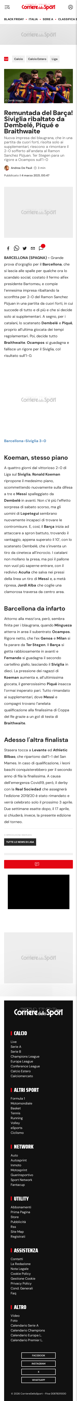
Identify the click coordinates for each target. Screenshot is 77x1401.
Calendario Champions (28, 1330)
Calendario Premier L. (27, 1340)
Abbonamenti (21, 1207)
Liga (54, 59)
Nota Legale (20, 1269)
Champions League (25, 1056)
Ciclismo (17, 1133)
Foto (14, 1320)
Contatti (17, 1259)
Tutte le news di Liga (20, 842)
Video (15, 1316)
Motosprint (19, 1170)
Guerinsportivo (22, 1175)
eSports (16, 1128)
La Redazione (21, 1264)
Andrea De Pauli (21, 168)
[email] (33, 248)
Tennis (15, 1113)
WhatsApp (38, 1380)
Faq (13, 1293)
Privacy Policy (21, 1283)
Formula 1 (18, 1098)
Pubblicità (18, 1222)
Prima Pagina (20, 1212)
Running (17, 1118)
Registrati (18, 1236)
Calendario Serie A (25, 1325)
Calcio (18, 59)
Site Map (17, 1231)
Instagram (38, 1363)
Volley (15, 1123)
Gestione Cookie (23, 1278)
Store (15, 1217)
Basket (16, 1108)
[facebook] (8, 248)
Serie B (16, 1051)
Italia (33, 19)
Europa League (22, 1061)
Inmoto (16, 1165)
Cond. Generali (22, 1288)
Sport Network (21, 1180)
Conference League (25, 1066)
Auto (14, 1155)
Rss (13, 1227)
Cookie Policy (21, 1274)
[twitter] (25, 248)
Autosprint (19, 1160)
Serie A (48, 19)
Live (14, 1042)
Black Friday (14, 19)
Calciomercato (22, 1076)
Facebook (38, 1355)
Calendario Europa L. (26, 1335)
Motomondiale (21, 1103)
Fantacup (18, 1185)
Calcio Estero (37, 59)
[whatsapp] (16, 248)
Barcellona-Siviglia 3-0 (25, 440)
